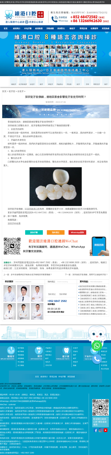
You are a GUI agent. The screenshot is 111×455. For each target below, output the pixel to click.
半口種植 (21, 362)
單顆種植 (21, 355)
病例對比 (61, 28)
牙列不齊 (48, 365)
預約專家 (63, 294)
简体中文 (105, 6)
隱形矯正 (48, 355)
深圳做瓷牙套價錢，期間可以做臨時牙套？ (90, 274)
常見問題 (104, 365)
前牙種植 (21, 348)
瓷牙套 (12, 91)
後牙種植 (21, 351)
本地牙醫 (28, 28)
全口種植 (21, 365)
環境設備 (83, 28)
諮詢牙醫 (34, 232)
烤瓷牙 (75, 362)
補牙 (74, 355)
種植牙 (72, 28)
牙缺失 (75, 351)
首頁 (5, 28)
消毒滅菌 (50, 28)
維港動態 (39, 28)
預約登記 (55, 232)
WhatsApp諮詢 (77, 232)
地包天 (47, 362)
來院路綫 (105, 28)
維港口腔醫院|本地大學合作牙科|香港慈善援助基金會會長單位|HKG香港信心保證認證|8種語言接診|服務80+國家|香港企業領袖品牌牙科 (52, 2)
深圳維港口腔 (33, 209)
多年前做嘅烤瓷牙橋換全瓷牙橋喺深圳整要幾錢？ (31, 274)
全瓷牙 (20, 91)
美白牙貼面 (105, 369)
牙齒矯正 (48, 348)
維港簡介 (16, 28)
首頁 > (5, 91)
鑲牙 (74, 358)
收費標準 (94, 28)
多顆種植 (21, 358)
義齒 (74, 365)
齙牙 (47, 358)
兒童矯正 (48, 351)
